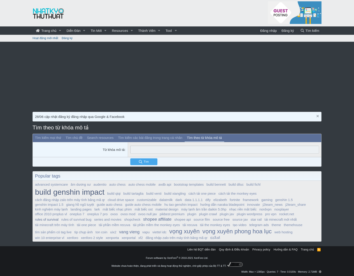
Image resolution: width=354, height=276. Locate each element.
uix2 (113, 232)
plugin (191, 214)
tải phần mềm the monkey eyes (156, 225)
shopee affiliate (157, 219)
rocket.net (286, 214)
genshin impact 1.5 (49, 204)
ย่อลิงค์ (215, 238)
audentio (100, 184)
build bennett (216, 184)
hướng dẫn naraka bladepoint (222, 204)
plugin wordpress (249, 214)
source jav (240, 219)
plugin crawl (208, 214)
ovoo (114, 214)
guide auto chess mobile (143, 204)
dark (178, 200)
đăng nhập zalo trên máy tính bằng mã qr (176, 238)
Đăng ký (67, 38)
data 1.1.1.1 (194, 200)
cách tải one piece (202, 193)
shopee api (182, 219)
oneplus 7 (77, 214)
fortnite (235, 200)
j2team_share (295, 204)
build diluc (236, 184)
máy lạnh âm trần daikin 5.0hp (203, 209)
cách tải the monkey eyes (238, 193)
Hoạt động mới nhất (45, 38)
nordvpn (265, 209)
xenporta (112, 238)
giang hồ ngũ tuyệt (80, 204)
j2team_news (272, 204)
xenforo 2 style (92, 238)
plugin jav (227, 214)
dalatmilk (166, 200)
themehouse (293, 225)
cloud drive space (121, 200)
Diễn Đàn (74, 31)
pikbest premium (172, 214)
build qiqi (114, 193)
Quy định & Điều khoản (234, 249)
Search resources (100, 138)
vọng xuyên (184, 231)
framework (251, 200)
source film (201, 219)
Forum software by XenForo (177, 257)
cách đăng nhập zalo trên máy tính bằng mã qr (70, 200)
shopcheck (132, 219)
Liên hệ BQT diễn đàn (201, 249)
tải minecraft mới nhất (280, 219)
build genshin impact (70, 192)
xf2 (140, 238)
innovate (253, 204)
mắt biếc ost (144, 209)
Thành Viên (146, 31)
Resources (120, 31)
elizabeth (220, 200)
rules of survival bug (76, 219)
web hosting (283, 232)
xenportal (129, 238)
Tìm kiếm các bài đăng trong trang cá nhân (150, 138)
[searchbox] (225, 149)
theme (276, 225)
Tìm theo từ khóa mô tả (204, 138)
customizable (147, 200)
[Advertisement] (177, 75)
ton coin (101, 232)
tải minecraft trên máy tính (54, 225)
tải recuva (190, 225)
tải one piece (86, 225)
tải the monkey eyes (215, 225)
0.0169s (291, 271)
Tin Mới (96, 31)
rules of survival (46, 219)
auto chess (117, 184)
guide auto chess (109, 204)
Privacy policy (261, 249)
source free (221, 219)
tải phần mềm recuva (114, 225)
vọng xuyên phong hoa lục (237, 231)
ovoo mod (128, 214)
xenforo (72, 238)
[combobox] (224, 150)
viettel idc (159, 232)
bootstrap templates (189, 184)
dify (208, 200)
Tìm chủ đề (74, 138)
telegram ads (259, 225)
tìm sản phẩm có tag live (53, 232)
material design (166, 209)
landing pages (81, 209)
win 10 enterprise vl (49, 238)
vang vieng (129, 231)
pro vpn (270, 214)
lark (97, 209)
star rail (256, 219)
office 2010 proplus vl (51, 214)
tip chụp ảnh (83, 232)
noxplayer (281, 209)
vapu (146, 232)
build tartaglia (133, 193)
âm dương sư (81, 184)
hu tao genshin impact (181, 204)
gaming (266, 200)
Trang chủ (46, 31)
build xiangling (175, 193)
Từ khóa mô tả (114, 150)
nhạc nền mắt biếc (242, 209)
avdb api (164, 184)
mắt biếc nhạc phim (117, 209)
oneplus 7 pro (97, 214)
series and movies (107, 219)
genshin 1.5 (284, 200)
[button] (60, 30)
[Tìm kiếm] (309, 30)
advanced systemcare (51, 184)
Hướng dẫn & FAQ (286, 249)
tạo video (240, 225)
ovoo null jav (147, 214)
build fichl (253, 184)
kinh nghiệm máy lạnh (51, 209)
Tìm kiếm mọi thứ (48, 138)
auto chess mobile (142, 184)
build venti (154, 193)
